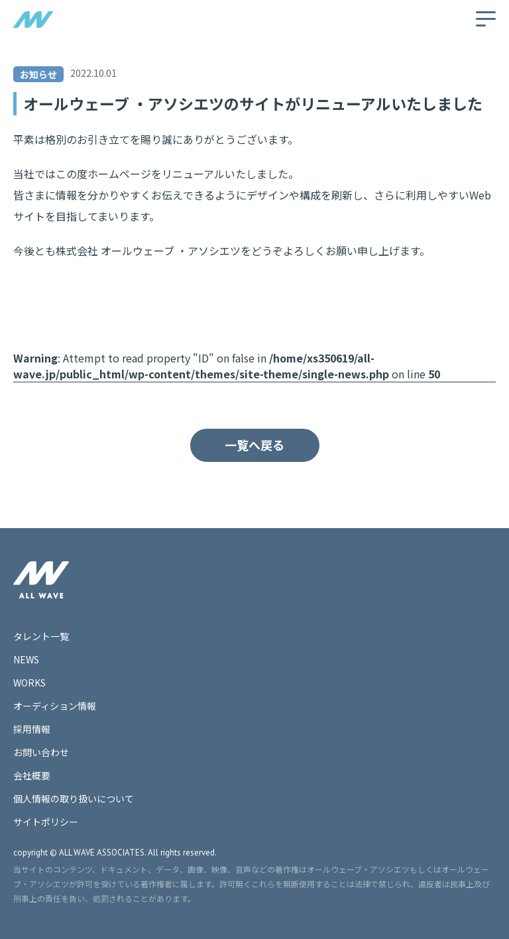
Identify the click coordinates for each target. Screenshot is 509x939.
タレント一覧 (41, 636)
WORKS (29, 682)
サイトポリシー (45, 821)
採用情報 (31, 729)
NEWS (26, 659)
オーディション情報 (54, 705)
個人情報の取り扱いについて (73, 798)
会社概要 (31, 775)
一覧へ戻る (254, 444)
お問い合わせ (41, 752)
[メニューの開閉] (486, 19)
